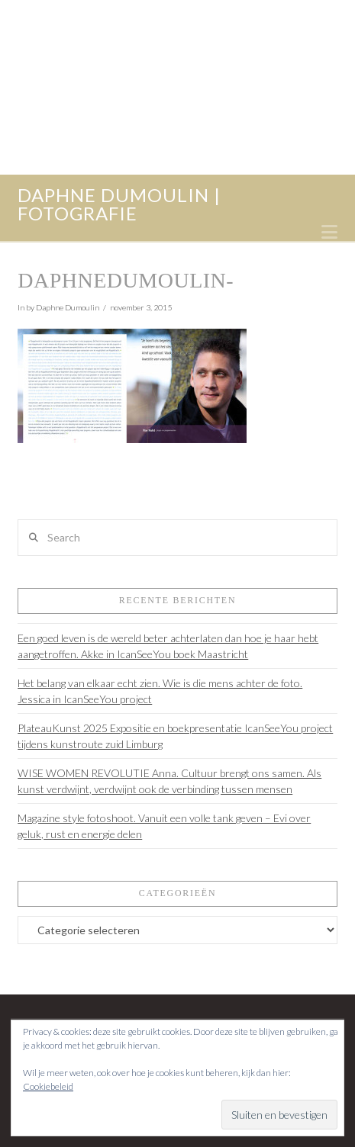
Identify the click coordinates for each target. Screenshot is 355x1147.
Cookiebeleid (48, 1086)
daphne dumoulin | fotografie (119, 204)
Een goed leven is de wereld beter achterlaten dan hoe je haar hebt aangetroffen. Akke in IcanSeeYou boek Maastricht (168, 645)
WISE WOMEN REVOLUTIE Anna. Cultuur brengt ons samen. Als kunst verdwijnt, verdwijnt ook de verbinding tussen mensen (169, 780)
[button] (329, 232)
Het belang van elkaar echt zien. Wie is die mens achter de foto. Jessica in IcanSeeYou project (160, 690)
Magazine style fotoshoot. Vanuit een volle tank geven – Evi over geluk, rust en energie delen (164, 825)
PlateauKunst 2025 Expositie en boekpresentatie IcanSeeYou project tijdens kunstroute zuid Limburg (175, 735)
